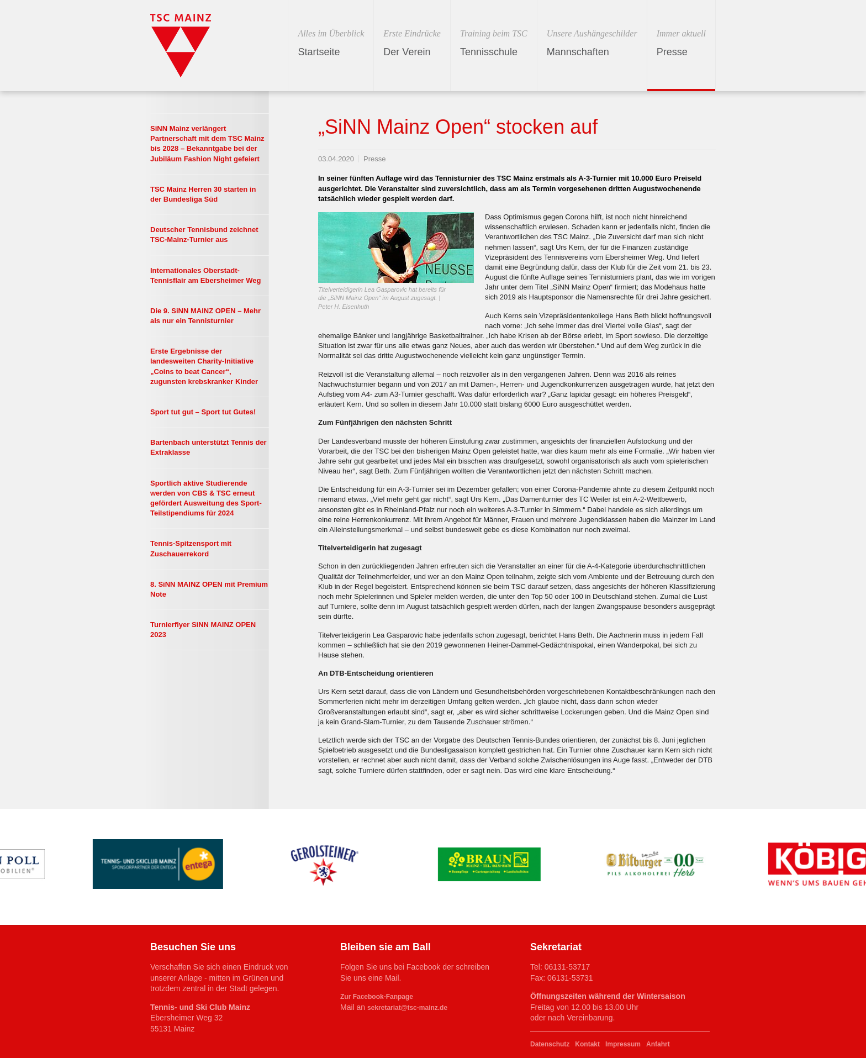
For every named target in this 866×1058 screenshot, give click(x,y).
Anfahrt (658, 1044)
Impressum (623, 1044)
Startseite (331, 42)
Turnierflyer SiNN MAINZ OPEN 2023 (203, 629)
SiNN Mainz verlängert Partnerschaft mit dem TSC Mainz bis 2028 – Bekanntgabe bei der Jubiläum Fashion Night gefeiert (207, 143)
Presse (681, 42)
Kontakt (587, 1044)
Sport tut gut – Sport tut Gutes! (203, 412)
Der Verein (412, 42)
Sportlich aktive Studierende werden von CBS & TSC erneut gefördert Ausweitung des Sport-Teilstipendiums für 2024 (206, 498)
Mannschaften (592, 42)
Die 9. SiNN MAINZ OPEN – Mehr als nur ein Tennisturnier (205, 316)
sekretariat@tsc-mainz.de (407, 1008)
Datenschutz (549, 1044)
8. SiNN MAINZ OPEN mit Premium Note (209, 589)
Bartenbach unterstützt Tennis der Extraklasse (208, 447)
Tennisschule (493, 42)
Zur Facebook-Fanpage (376, 997)
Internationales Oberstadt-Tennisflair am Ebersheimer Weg (205, 275)
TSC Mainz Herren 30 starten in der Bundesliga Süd (203, 194)
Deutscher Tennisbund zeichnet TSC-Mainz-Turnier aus (204, 234)
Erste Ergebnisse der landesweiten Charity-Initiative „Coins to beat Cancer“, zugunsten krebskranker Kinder (204, 366)
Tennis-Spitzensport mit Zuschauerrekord (190, 548)
